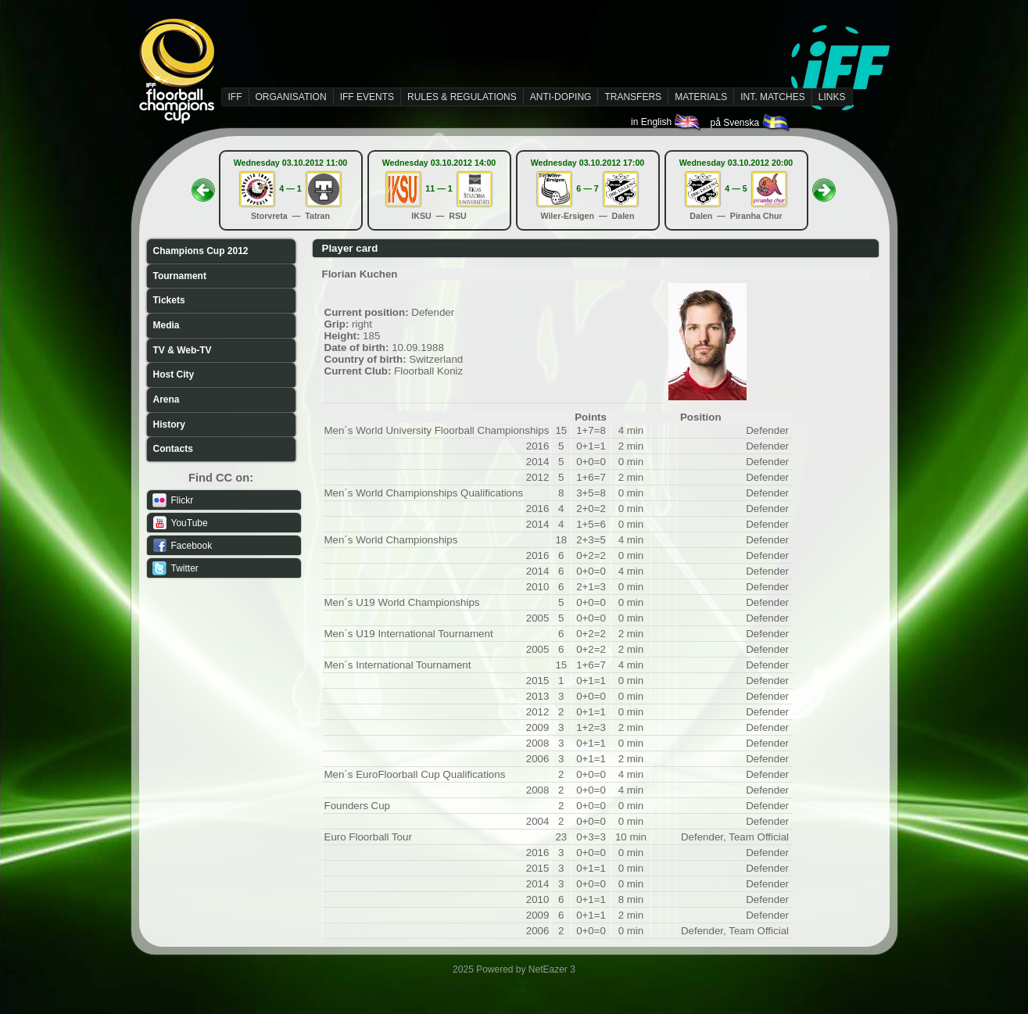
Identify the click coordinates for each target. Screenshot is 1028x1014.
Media (166, 325)
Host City (174, 374)
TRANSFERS (632, 96)
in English (666, 121)
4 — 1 (290, 188)
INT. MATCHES (772, 96)
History (169, 424)
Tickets (169, 300)
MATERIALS (701, 96)
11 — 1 (438, 188)
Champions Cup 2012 (201, 250)
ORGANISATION (291, 96)
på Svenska (750, 122)
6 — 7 (587, 188)
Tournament (179, 276)
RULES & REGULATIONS (462, 96)
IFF (235, 96)
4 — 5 (736, 188)
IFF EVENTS (367, 96)
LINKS (832, 96)
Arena (166, 399)
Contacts (173, 448)
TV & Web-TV (182, 350)
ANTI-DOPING (561, 96)
